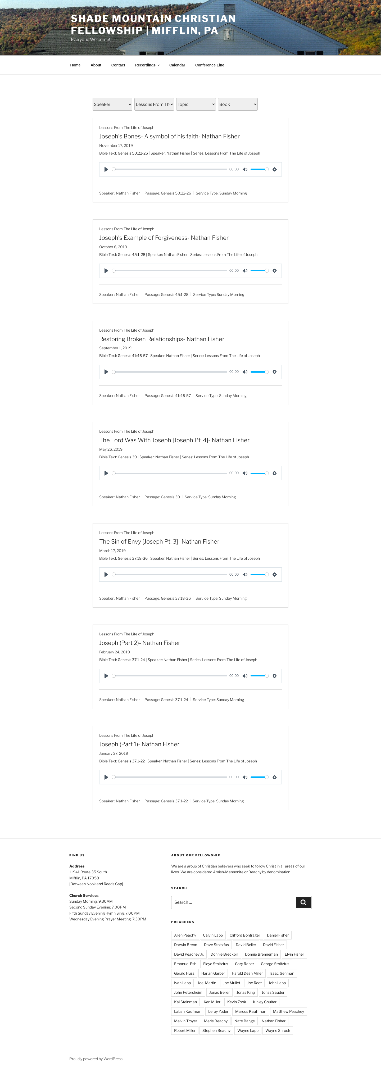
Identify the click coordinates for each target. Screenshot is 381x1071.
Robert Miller (185, 1030)
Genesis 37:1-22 (131, 761)
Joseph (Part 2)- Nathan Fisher (139, 642)
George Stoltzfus (275, 963)
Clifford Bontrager (245, 935)
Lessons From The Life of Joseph (126, 127)
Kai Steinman (185, 1002)
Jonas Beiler (219, 992)
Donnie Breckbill (224, 954)
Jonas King (246, 992)
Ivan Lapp (182, 982)
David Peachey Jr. (189, 954)
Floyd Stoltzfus (215, 963)
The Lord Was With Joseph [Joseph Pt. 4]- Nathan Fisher (174, 440)
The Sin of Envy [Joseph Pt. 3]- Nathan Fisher (159, 541)
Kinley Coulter (264, 1002)
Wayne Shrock (277, 1030)
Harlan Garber (213, 973)
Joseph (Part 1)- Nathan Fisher (139, 744)
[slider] (169, 169)
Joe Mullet (231, 982)
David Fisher (273, 944)
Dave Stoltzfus (216, 944)
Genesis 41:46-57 (133, 355)
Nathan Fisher (128, 193)
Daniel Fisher (278, 935)
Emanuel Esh (185, 963)
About (95, 65)
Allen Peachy (185, 935)
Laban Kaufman (187, 1011)
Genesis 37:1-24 (131, 659)
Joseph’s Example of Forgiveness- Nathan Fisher (164, 237)
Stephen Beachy (216, 1030)
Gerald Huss (184, 973)
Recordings (148, 65)
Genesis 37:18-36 (133, 558)
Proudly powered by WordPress (96, 1058)
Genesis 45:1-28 (131, 254)
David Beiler (246, 944)
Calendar (177, 65)
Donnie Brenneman (261, 954)
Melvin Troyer (185, 1021)
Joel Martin (207, 982)
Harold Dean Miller (247, 973)
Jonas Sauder (273, 992)
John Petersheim (188, 992)
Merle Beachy (216, 1021)
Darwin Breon (185, 944)
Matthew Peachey (288, 1011)
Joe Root (254, 982)
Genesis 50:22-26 (133, 153)
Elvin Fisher (294, 954)
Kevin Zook (236, 1002)
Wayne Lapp (247, 1030)
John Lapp (277, 982)
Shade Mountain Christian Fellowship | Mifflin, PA (153, 24)
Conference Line (209, 65)
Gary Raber (244, 963)
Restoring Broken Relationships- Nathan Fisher (161, 339)
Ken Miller (212, 1002)
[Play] (106, 169)
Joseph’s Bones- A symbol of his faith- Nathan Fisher (169, 136)
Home (75, 65)
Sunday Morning (233, 193)
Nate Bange (244, 1021)
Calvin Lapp (213, 935)
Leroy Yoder (218, 1011)
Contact (118, 65)
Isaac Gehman (282, 973)
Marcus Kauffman (250, 1011)
